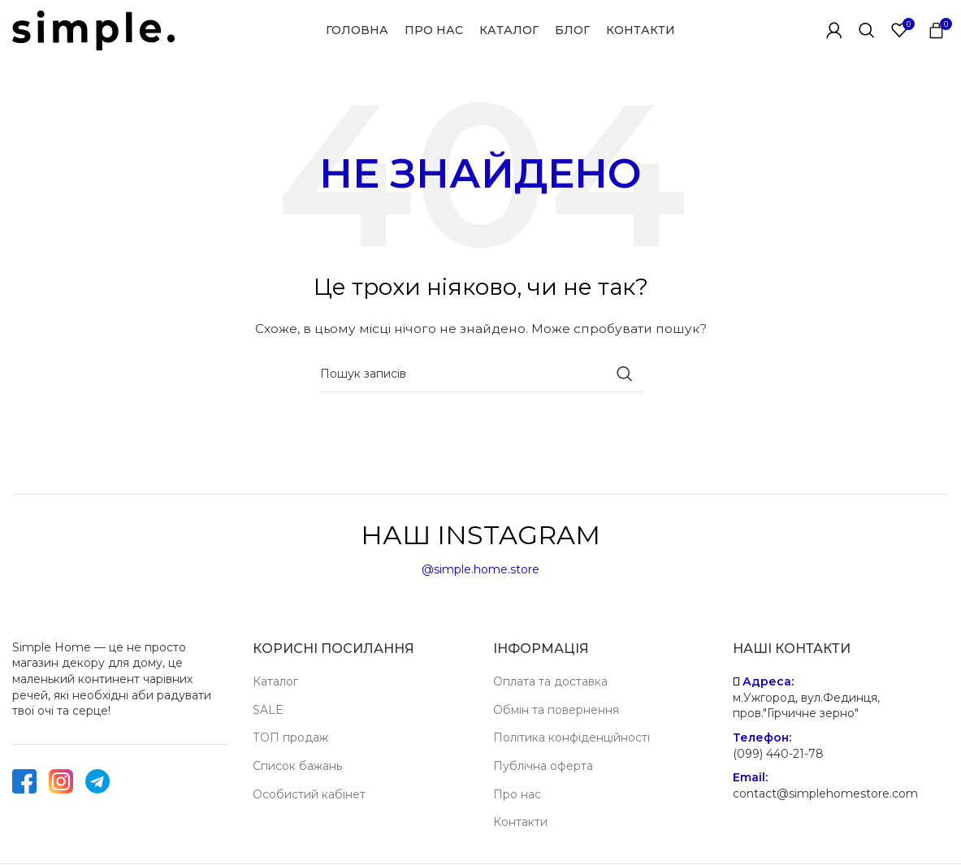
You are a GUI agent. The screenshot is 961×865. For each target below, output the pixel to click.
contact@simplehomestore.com (825, 793)
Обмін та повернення (556, 710)
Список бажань (297, 766)
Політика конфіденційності (571, 737)
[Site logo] (93, 29)
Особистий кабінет (309, 794)
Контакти (520, 822)
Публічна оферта (543, 766)
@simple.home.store (480, 570)
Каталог (275, 681)
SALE (268, 710)
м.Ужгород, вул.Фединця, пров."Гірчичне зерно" (806, 705)
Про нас (517, 794)
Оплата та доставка (550, 681)
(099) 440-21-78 (778, 753)
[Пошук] (867, 31)
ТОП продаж (290, 737)
